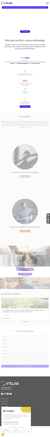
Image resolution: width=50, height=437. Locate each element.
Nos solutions (4, 401)
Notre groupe (4, 398)
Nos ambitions (4, 403)
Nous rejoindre (5, 406)
